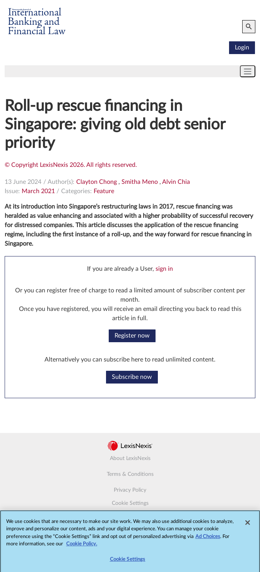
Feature (104, 191)
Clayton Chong (96, 182)
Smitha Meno (139, 182)
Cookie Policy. (81, 547)
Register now (132, 336)
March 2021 (38, 191)
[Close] (247, 526)
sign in (164, 269)
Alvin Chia (176, 182)
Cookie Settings (130, 503)
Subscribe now (132, 377)
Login (242, 47)
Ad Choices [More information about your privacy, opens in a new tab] (207, 540)
